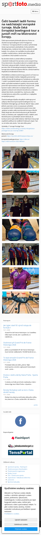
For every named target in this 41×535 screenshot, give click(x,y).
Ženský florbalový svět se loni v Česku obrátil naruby (18, 391)
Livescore (11, 480)
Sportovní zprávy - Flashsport (17, 467)
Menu (35, 11)
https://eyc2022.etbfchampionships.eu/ (20, 136)
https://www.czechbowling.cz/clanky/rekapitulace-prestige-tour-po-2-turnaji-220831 (18, 130)
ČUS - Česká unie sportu (16, 475)
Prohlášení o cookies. (11, 514)
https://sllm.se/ (25, 139)
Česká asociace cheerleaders (17, 469)
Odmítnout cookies (21, 524)
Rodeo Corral (12, 473)
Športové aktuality (14, 482)
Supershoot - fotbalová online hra (19, 478)
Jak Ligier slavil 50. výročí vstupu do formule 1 (17, 326)
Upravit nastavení (21, 520)
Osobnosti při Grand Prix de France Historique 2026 (17, 343)
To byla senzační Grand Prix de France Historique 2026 (18, 358)
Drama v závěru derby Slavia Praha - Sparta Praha (20, 376)
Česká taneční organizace (16, 471)
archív (36, 405)
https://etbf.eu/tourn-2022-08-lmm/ (13, 141)
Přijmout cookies (21, 529)
